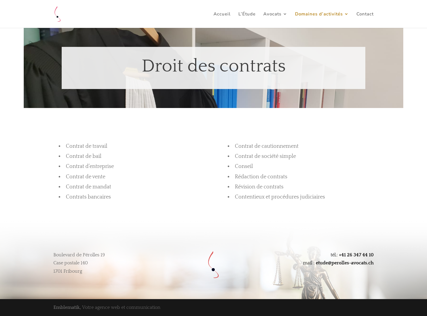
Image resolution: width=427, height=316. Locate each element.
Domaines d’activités (319, 14)
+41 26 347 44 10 (356, 255)
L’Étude (247, 14)
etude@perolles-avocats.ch (345, 263)
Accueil (222, 14)
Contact (365, 14)
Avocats (272, 14)
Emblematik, (67, 307)
